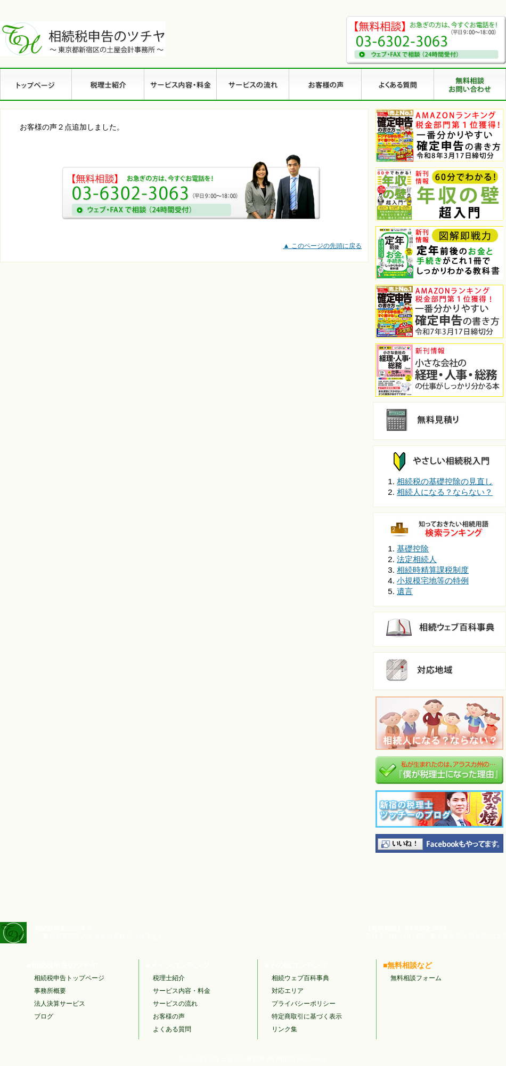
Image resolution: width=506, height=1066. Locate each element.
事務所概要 (50, 991)
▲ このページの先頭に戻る (322, 246)
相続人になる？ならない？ (445, 491)
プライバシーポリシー (304, 1003)
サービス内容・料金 (181, 991)
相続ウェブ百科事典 (300, 978)
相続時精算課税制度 (433, 569)
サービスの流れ (175, 1003)
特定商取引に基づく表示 (307, 1016)
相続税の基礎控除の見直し (445, 481)
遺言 (405, 591)
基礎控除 (413, 548)
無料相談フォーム (416, 978)
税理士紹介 (169, 978)
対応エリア (288, 991)
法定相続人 (417, 559)
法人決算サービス (59, 1003)
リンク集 (284, 1029)
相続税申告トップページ (69, 978)
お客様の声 (169, 1016)
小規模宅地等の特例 (433, 580)
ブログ (43, 1016)
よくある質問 (172, 1029)
